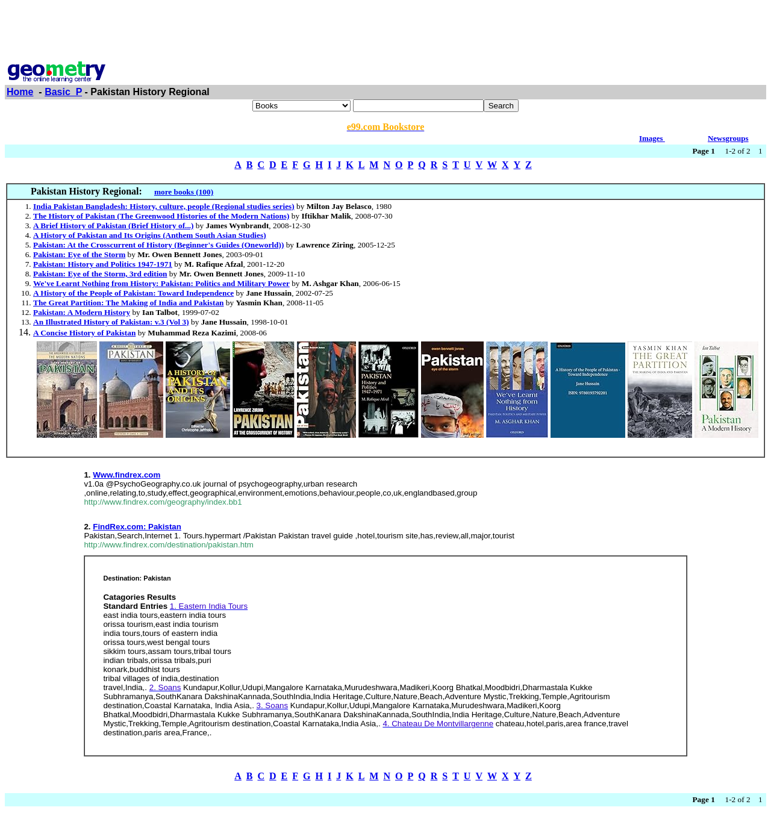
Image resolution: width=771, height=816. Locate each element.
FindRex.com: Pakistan (137, 526)
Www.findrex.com (126, 474)
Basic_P (63, 92)
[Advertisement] (385, 32)
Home (20, 92)
